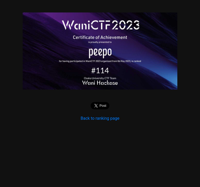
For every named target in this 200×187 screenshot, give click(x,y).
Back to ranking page (100, 118)
